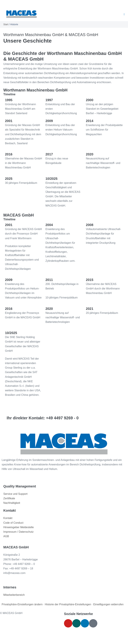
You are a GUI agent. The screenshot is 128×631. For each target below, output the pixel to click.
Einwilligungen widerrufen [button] (108, 604)
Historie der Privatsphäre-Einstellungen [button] (68, 604)
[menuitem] (53, 3)
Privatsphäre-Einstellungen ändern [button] (22, 604)
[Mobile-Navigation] (124, 14)
